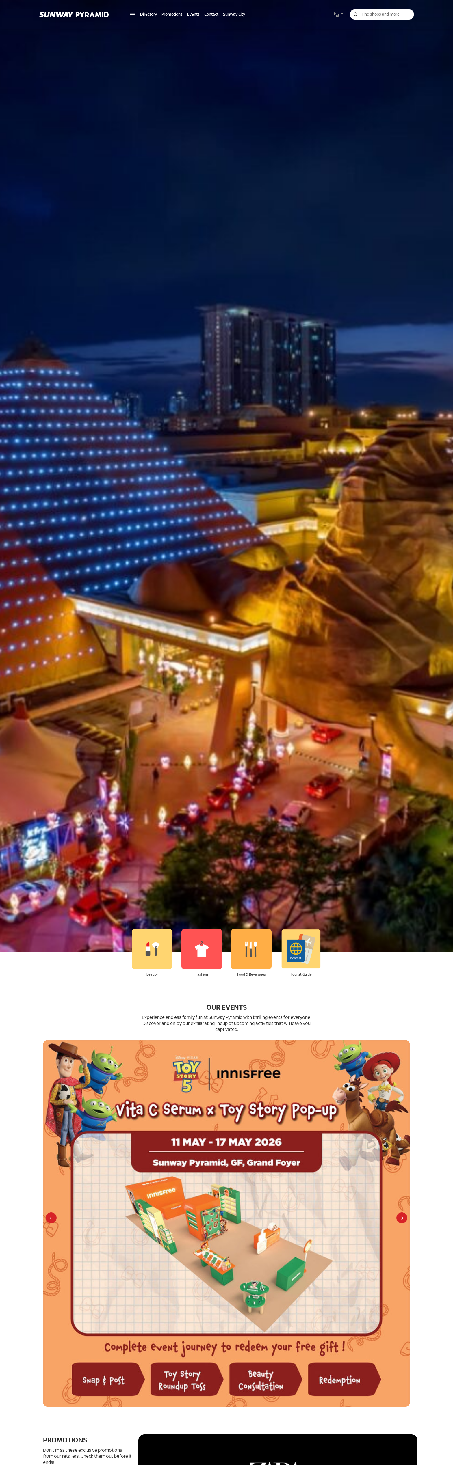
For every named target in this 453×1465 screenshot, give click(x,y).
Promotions (172, 14)
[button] (132, 14)
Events (193, 14)
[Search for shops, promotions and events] (382, 14)
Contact (211, 14)
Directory (148, 14)
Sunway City (234, 14)
